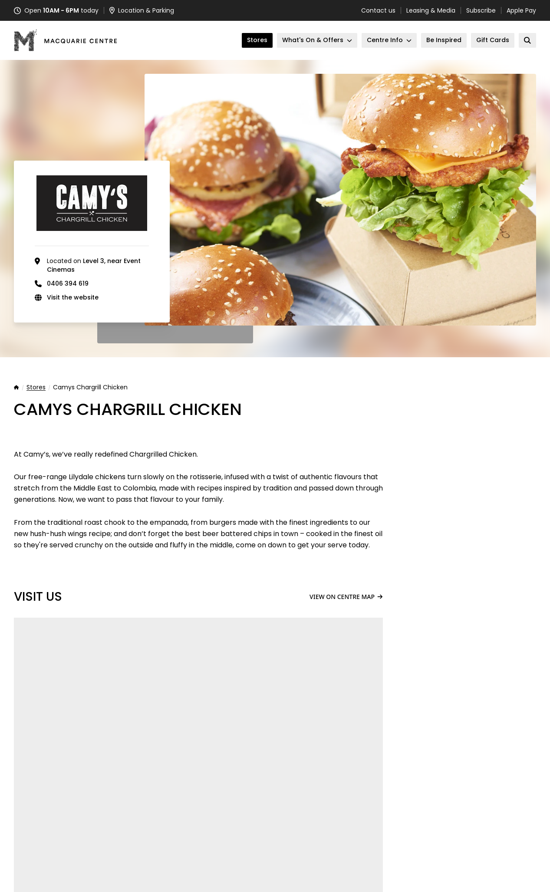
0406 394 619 (68, 283)
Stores (36, 388)
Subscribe (481, 10)
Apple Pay (521, 10)
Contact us (378, 10)
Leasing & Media (430, 10)
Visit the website (73, 297)
